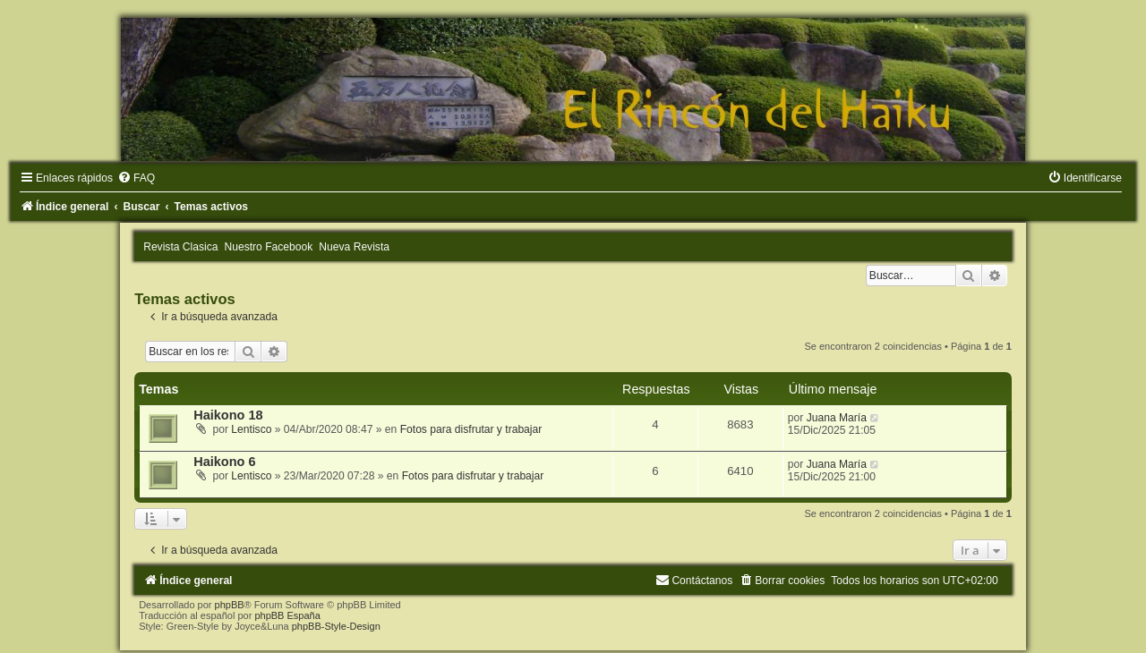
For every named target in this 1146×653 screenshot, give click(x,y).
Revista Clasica (180, 247)
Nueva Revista (354, 247)
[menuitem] (136, 178)
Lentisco (251, 429)
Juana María (837, 417)
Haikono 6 (224, 461)
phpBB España (287, 615)
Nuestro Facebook (269, 247)
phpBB (229, 604)
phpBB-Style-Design (336, 626)
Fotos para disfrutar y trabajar (471, 429)
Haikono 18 (227, 415)
